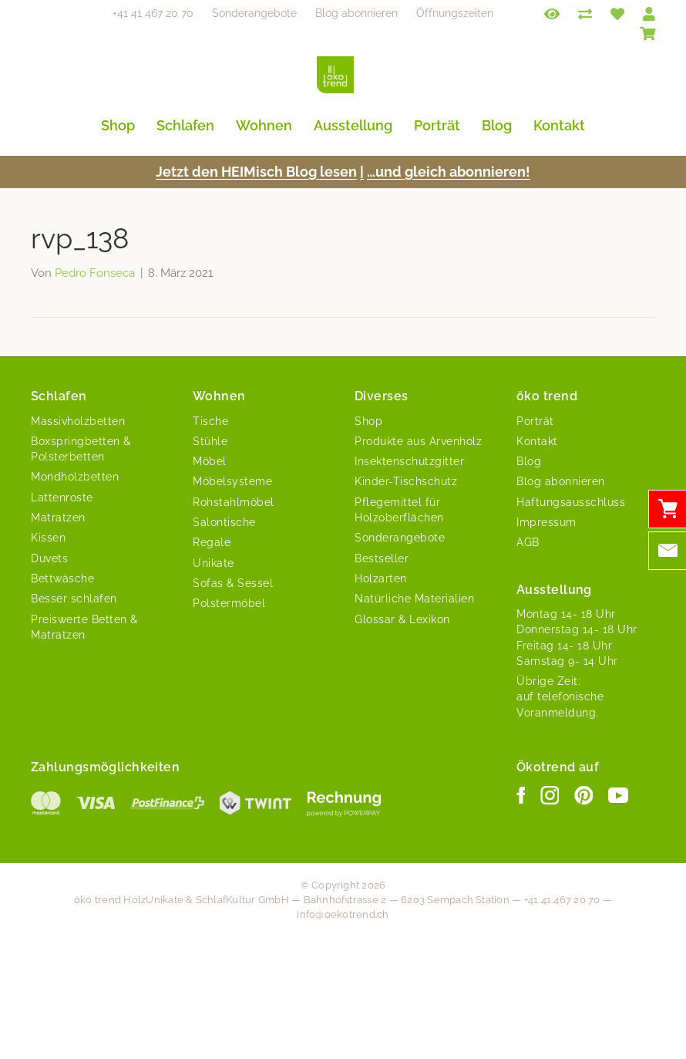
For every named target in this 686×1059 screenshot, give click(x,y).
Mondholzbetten (75, 476)
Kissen (48, 537)
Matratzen (58, 517)
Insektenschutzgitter (409, 461)
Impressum (546, 522)
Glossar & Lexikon (402, 619)
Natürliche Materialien (414, 598)
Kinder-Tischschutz (406, 481)
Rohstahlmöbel (233, 502)
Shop (118, 125)
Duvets (49, 558)
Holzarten (381, 578)
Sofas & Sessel (233, 583)
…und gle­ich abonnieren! (448, 172)
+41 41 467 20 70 (153, 13)
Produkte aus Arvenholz (418, 441)
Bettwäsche (62, 578)
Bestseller (382, 558)
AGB (528, 542)
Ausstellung (353, 125)
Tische (210, 421)
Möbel (210, 461)
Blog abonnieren (356, 13)
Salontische (224, 522)
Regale (211, 542)
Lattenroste (62, 497)
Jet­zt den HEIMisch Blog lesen (256, 172)
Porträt (437, 125)
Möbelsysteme (232, 481)
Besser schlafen (74, 598)
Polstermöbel (229, 603)
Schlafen (185, 125)
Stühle (210, 441)
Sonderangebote (254, 13)
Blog (497, 125)
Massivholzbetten (78, 421)
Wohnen (264, 125)
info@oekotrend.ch (342, 914)
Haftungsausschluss (570, 502)
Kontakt (559, 125)
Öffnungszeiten (454, 13)
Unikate (213, 563)
